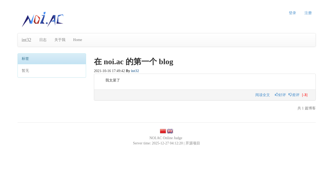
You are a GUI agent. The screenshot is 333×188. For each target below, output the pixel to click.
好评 (280, 95)
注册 (308, 13)
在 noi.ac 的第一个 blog (133, 61)
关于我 (59, 40)
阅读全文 (262, 95)
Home (77, 40)
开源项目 (192, 143)
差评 (294, 95)
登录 (292, 13)
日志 (43, 40)
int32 (26, 40)
